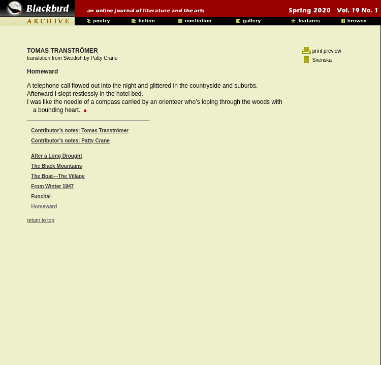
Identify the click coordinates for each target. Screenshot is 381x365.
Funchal (40, 196)
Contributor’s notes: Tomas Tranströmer (80, 130)
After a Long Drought (56, 156)
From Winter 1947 (52, 186)
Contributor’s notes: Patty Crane (70, 140)
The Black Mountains (56, 166)
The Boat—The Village (57, 176)
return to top (40, 220)
